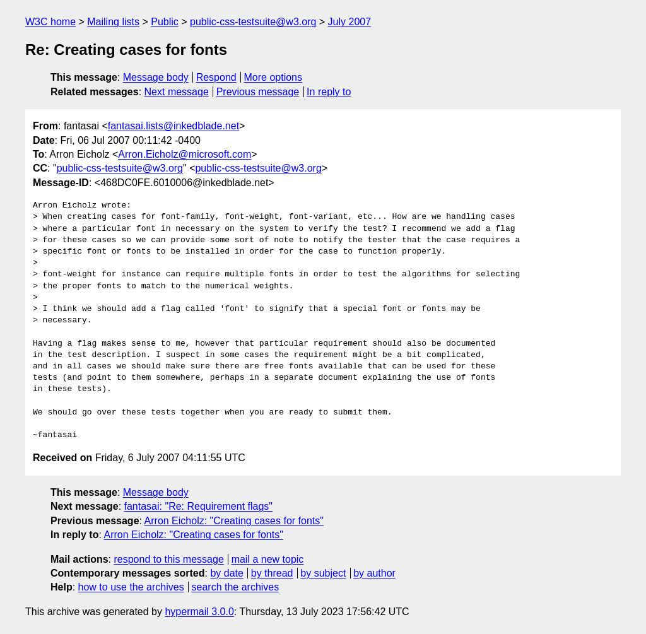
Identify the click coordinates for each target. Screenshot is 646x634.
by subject (323, 573)
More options (273, 77)
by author (374, 573)
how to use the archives (131, 587)
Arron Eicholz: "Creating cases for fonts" (234, 520)
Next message (176, 91)
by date (226, 573)
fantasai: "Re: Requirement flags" (198, 506)
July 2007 (350, 21)
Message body (156, 77)
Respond (216, 77)
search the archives (235, 587)
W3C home (50, 21)
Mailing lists (113, 21)
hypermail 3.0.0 (199, 611)
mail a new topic (268, 559)
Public (165, 21)
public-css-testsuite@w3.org (253, 21)
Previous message (258, 91)
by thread (272, 573)
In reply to (329, 91)
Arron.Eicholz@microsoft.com (184, 154)
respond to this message (168, 559)
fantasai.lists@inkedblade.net (173, 125)
